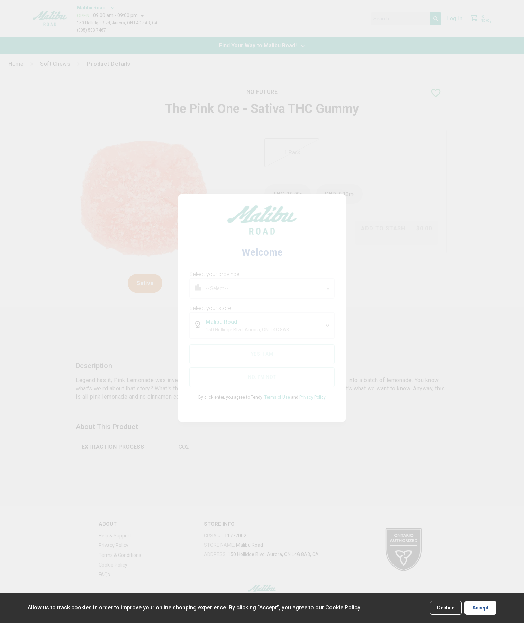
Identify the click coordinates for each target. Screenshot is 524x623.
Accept (480, 608)
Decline (445, 608)
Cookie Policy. (343, 607)
